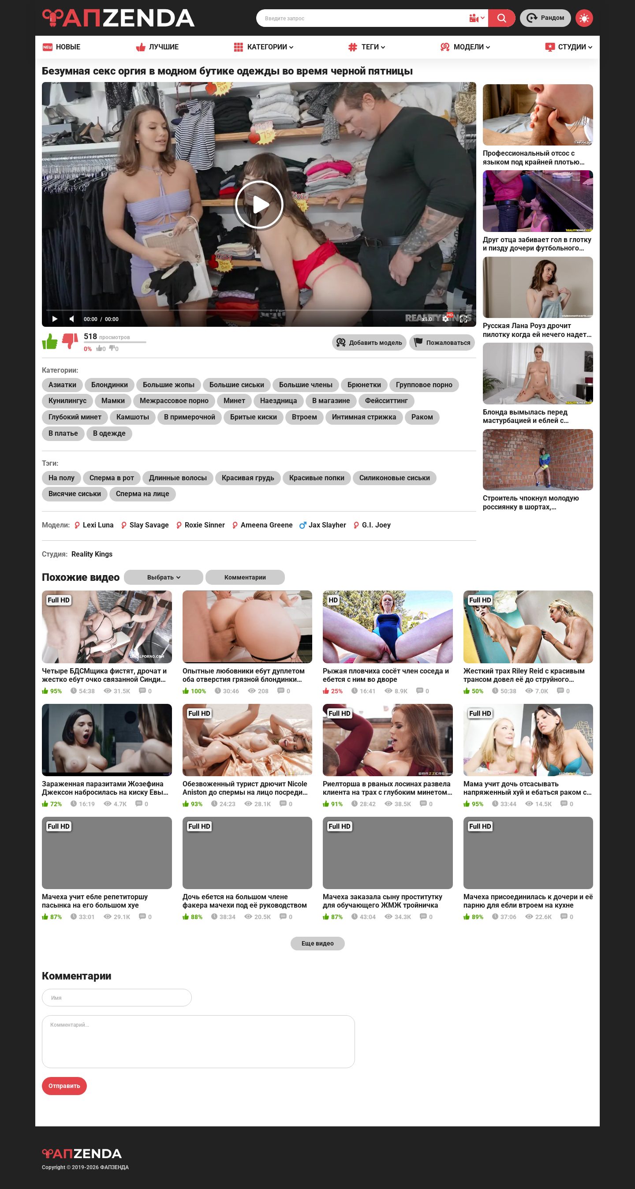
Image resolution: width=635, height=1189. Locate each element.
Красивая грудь (248, 478)
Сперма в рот (112, 478)
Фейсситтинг (386, 400)
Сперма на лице (142, 494)
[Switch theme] (584, 18)
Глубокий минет (75, 417)
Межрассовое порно (174, 400)
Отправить (64, 1085)
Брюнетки (364, 385)
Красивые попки (316, 478)
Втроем (304, 417)
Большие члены (305, 385)
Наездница (278, 400)
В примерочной (189, 417)
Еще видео (318, 943)
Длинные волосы (178, 478)
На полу (62, 478)
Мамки (113, 400)
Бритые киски (253, 417)
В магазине (331, 400)
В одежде (109, 433)
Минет (234, 400)
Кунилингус (67, 400)
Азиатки (62, 385)
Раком (422, 417)
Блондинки (109, 385)
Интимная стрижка (364, 417)
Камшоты (132, 417)
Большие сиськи (236, 385)
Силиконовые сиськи (394, 478)
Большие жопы (168, 385)
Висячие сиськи (75, 494)
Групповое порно (424, 385)
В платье (63, 433)
